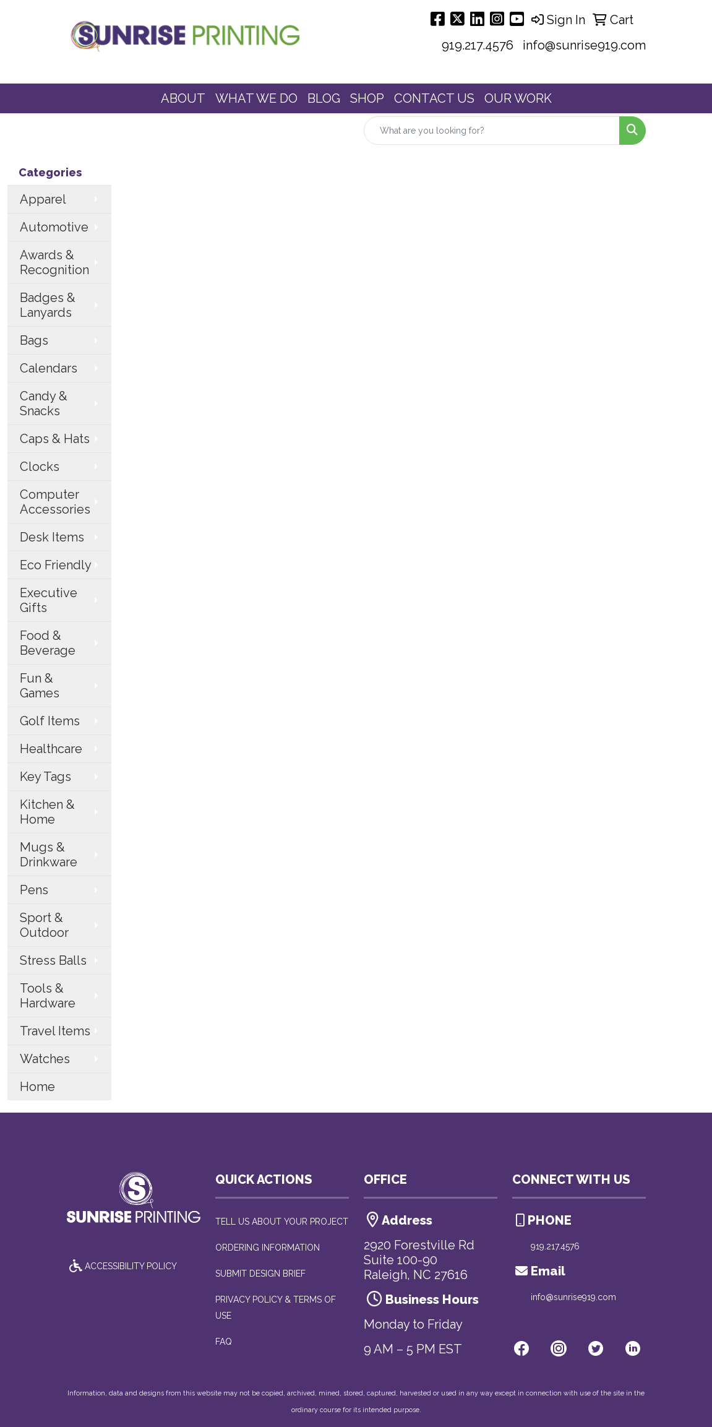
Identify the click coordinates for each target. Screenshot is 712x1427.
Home (37, 1086)
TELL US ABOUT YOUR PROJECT (281, 1222)
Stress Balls (53, 960)
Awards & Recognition (54, 262)
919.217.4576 (477, 45)
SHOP (367, 98)
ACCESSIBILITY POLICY (122, 1266)
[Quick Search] (492, 130)
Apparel (43, 199)
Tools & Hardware (47, 996)
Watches (45, 1058)
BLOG (323, 98)
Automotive (54, 227)
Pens (34, 889)
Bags (34, 340)
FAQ (223, 1342)
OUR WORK (518, 98)
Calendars (48, 368)
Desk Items (52, 537)
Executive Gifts (48, 600)
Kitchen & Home (47, 812)
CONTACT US (434, 98)
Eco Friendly (56, 565)
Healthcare (51, 748)
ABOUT (183, 98)
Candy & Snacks (43, 403)
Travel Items (55, 1031)
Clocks (39, 466)
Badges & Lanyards (47, 305)
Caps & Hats (55, 438)
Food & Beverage (47, 643)
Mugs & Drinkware (48, 854)
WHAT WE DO (256, 98)
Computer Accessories (55, 502)
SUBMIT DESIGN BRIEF (260, 1273)
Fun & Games (39, 686)
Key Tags (45, 776)
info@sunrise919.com (584, 45)
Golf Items (50, 721)
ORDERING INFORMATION (267, 1247)
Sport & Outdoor (44, 925)
